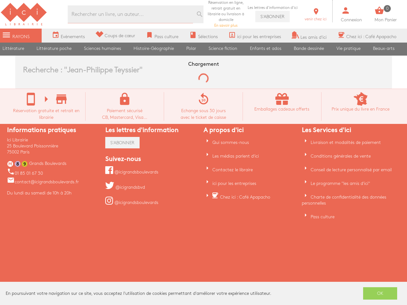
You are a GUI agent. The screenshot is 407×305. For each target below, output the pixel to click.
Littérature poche (54, 48)
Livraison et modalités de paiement (346, 142)
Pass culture (323, 217)
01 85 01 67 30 (25, 173)
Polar (191, 48)
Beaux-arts (384, 48)
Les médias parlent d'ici (235, 156)
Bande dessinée (309, 48)
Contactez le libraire (232, 170)
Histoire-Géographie (154, 48)
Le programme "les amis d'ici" (340, 183)
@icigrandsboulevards (131, 172)
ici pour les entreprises (234, 183)
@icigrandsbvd (125, 187)
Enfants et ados (265, 48)
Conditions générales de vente (341, 156)
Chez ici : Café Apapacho (245, 197)
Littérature (13, 48)
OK (380, 293)
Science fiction (223, 48)
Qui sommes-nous (230, 142)
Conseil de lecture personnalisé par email (351, 170)
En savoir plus (226, 14)
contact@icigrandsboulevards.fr (43, 182)
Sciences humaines (102, 48)
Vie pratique (348, 48)
